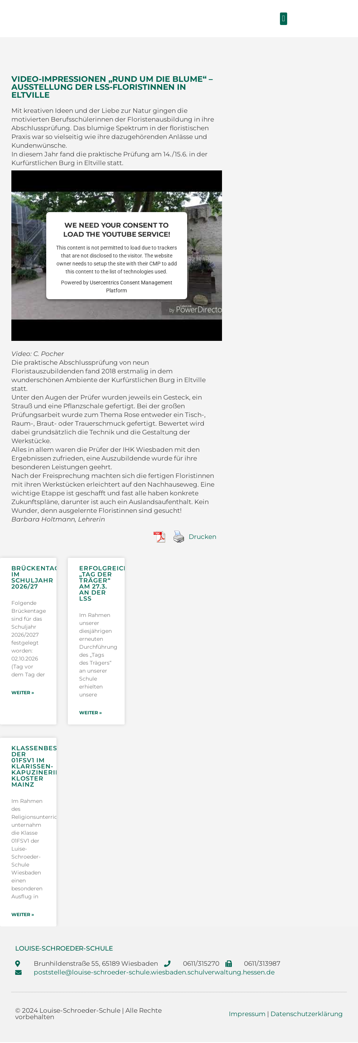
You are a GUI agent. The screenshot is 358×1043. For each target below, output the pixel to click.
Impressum (247, 1014)
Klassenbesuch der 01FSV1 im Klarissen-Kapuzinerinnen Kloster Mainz (43, 766)
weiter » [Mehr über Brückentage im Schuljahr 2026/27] (22, 693)
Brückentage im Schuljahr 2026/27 (37, 577)
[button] (283, 18)
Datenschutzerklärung (306, 1014)
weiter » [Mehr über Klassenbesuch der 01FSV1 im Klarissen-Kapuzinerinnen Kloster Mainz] (22, 915)
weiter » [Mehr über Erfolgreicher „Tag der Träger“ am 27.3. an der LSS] (90, 713)
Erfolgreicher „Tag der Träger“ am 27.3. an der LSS (108, 583)
